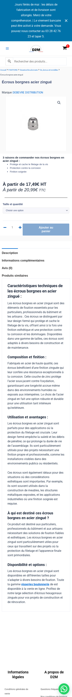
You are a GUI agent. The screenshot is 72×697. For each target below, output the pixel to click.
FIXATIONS (13, 70)
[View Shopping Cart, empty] (64, 48)
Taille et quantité (13, 204)
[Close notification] (66, 20)
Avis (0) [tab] (7, 268)
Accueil (3, 70)
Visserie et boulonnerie (29, 70)
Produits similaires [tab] (15, 275)
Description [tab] (10, 253)
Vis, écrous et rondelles (49, 70)
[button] (59, 102)
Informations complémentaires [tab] (23, 260)
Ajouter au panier (46, 229)
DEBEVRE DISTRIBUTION (28, 92)
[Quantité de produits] (13, 227)
